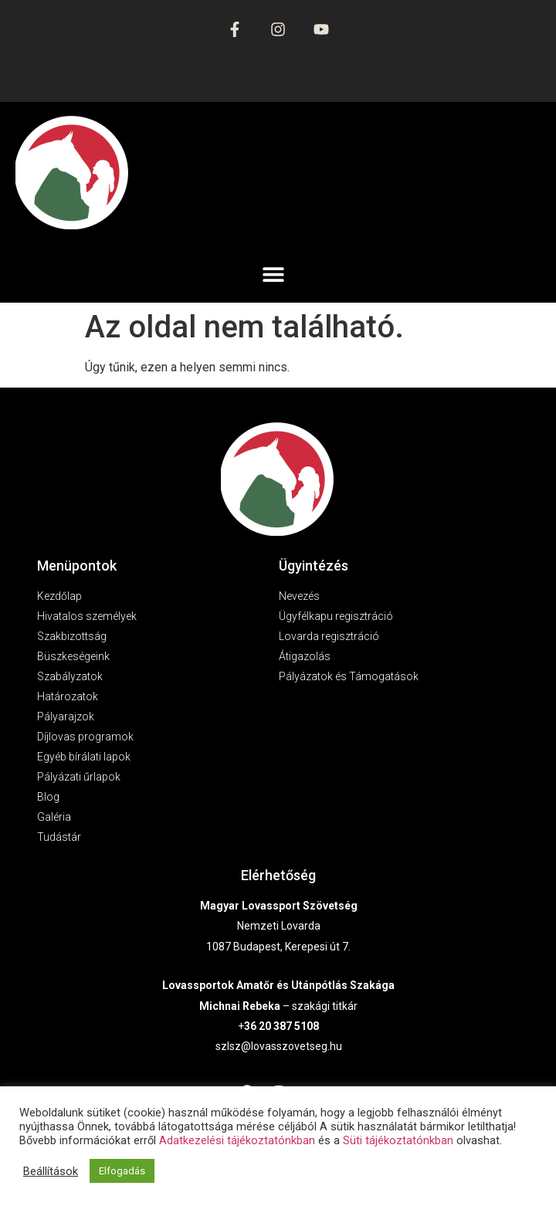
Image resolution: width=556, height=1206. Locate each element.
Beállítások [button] (50, 1171)
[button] (273, 273)
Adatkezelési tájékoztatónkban (237, 1140)
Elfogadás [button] (122, 1171)
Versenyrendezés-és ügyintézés (273, 72)
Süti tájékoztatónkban (398, 1140)
